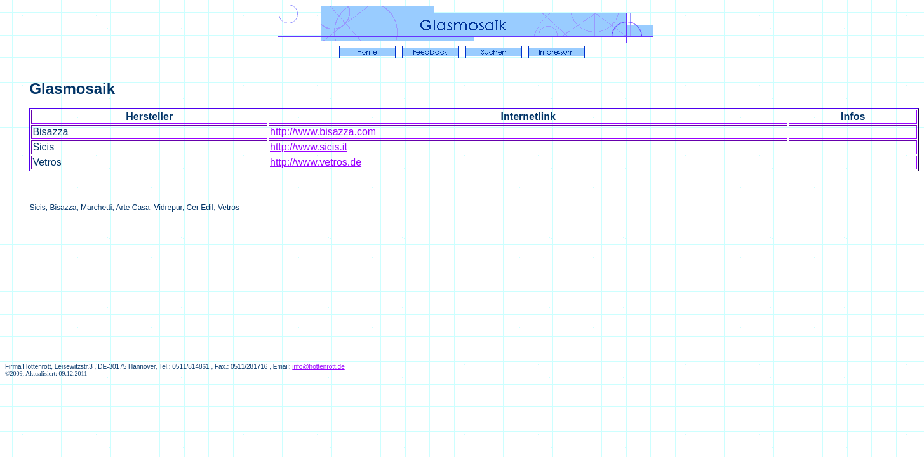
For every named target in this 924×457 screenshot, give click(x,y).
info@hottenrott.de (318, 366)
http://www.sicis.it (308, 147)
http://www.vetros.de (315, 162)
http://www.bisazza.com (323, 131)
